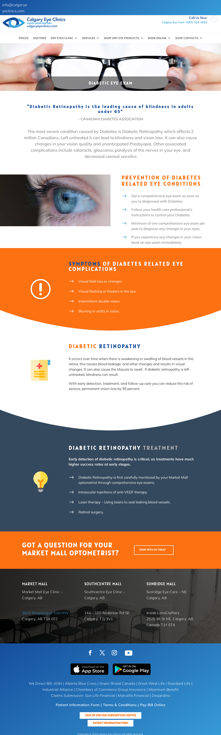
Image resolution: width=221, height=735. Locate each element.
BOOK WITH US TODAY (153, 550)
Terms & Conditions (120, 705)
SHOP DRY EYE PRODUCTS (121, 38)
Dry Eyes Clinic (62, 38)
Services (88, 38)
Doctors (39, 38)
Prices (24, 38)
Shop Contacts (186, 38)
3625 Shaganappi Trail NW (45, 613)
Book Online (157, 38)
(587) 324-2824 (196, 22)
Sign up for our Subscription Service (110, 715)
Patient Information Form (110, 723)
